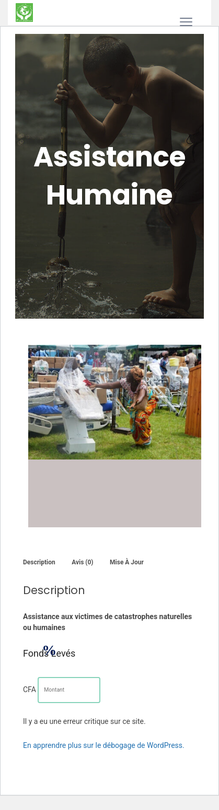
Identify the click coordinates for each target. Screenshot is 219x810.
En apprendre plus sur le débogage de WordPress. (104, 745)
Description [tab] (39, 562)
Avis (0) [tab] (82, 562)
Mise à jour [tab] (127, 562)
